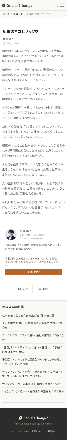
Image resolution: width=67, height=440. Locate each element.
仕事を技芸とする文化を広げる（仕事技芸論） (29, 315)
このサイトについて (19, 431)
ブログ (5, 14)
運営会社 (52, 431)
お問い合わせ (38, 431)
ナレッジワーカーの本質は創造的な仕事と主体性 (31, 384)
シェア (23, 289)
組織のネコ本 (10, 51)
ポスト (43, 289)
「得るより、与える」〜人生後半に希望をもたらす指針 (33, 391)
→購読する (33, 272)
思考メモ (18, 14)
